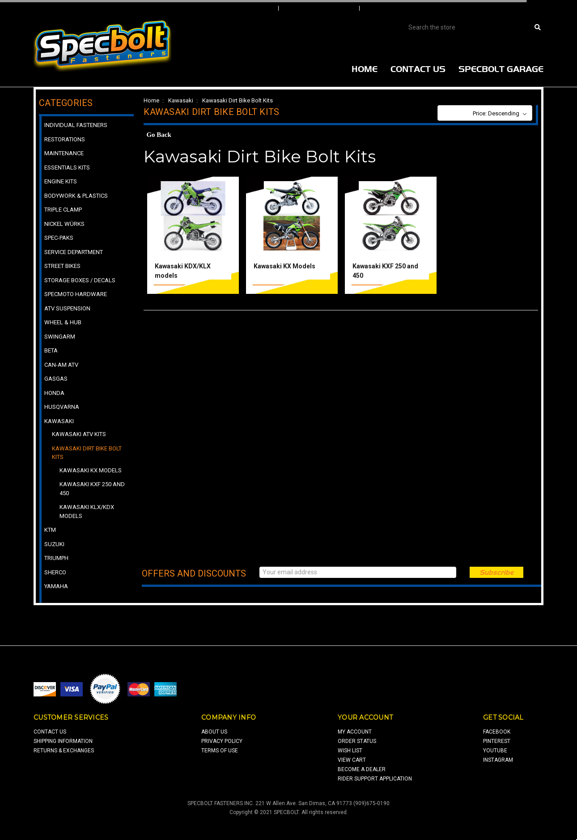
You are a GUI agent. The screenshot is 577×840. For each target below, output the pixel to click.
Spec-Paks (58, 237)
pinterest (496, 741)
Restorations (64, 139)
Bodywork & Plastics (76, 195)
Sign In (249, 8)
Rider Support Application (375, 779)
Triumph (56, 558)
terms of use (219, 750)
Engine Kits (60, 181)
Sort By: (455, 113)
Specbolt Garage (500, 69)
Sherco (55, 572)
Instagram (498, 760)
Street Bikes (62, 266)
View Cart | (485, 8)
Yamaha (56, 586)
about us (214, 732)
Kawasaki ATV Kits (79, 434)
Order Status (320, 8)
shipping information (63, 741)
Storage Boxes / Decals (79, 280)
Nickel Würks (64, 224)
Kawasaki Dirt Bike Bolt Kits (237, 100)
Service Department (73, 252)
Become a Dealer (362, 769)
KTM (50, 529)
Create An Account (409, 8)
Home (365, 69)
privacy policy (221, 741)
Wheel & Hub (62, 322)
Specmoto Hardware (75, 294)
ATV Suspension (67, 308)
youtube (495, 750)
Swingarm (59, 336)
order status (357, 741)
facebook (496, 732)
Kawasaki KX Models (284, 266)
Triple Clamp (63, 209)
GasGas (56, 378)
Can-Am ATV (61, 364)
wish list (350, 750)
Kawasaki (180, 100)
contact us (50, 732)
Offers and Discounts (194, 573)
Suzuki (54, 544)
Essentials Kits (67, 167)
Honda (54, 393)
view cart (352, 760)
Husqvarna (61, 406)
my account (355, 732)
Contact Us (417, 69)
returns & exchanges (64, 750)
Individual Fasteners (75, 125)
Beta (51, 350)
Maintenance (64, 153)
